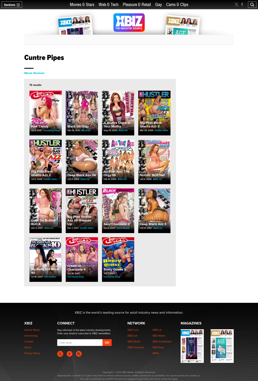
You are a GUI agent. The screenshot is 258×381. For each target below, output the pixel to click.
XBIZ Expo (158, 347)
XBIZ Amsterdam (162, 341)
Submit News (32, 330)
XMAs (155, 353)
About (27, 347)
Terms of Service (163, 379)
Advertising (31, 336)
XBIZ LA (157, 330)
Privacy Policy (32, 353)
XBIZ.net (132, 336)
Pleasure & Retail (137, 4)
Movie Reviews (34, 73)
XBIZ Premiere (135, 347)
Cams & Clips (177, 4)
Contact (28, 341)
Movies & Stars (82, 4)
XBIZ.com (133, 330)
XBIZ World (133, 341)
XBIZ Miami (159, 336)
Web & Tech (108, 4)
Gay (158, 4)
